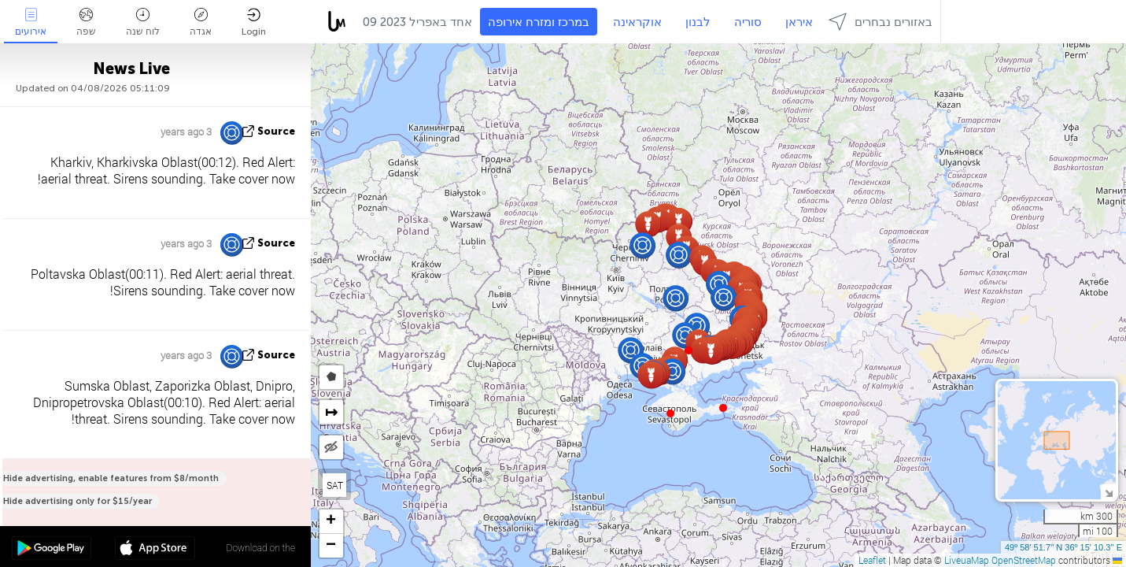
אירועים (30, 22)
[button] (723, 408)
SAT (335, 485)
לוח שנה (143, 22)
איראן (799, 22)
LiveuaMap (966, 560)
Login (254, 22)
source (276, 131)
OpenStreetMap (1023, 560)
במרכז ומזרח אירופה (538, 22)
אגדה (201, 22)
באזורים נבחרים (880, 22)
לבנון (698, 22)
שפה (86, 22)
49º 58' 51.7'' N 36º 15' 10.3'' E (1063, 547)
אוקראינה (637, 22)
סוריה (748, 22)
